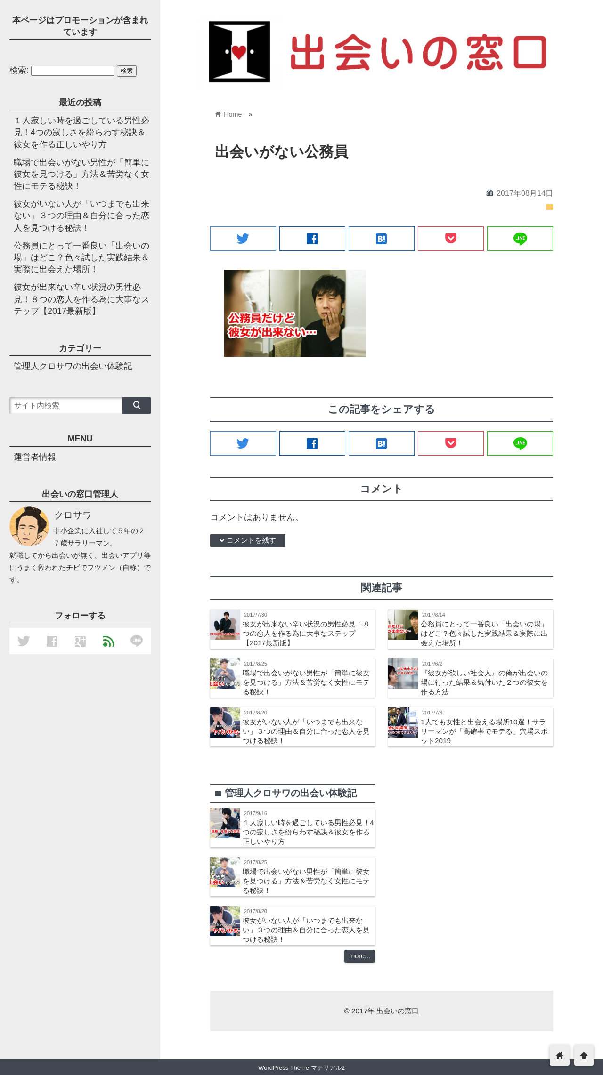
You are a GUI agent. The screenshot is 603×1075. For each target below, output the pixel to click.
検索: (19, 70)
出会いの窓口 (397, 1011)
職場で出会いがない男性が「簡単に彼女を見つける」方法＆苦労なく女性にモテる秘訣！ (306, 682)
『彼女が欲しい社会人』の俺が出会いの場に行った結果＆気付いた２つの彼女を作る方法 (484, 682)
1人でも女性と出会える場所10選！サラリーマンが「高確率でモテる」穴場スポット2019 (484, 731)
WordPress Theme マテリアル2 (301, 1067)
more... (359, 956)
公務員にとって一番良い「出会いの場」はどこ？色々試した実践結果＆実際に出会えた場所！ (484, 633)
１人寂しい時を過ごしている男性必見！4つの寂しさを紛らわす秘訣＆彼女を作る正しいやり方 (308, 831)
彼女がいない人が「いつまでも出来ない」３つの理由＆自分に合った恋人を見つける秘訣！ (306, 731)
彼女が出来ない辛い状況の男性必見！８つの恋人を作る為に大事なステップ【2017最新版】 (306, 633)
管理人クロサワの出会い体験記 (73, 366)
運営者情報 (35, 457)
